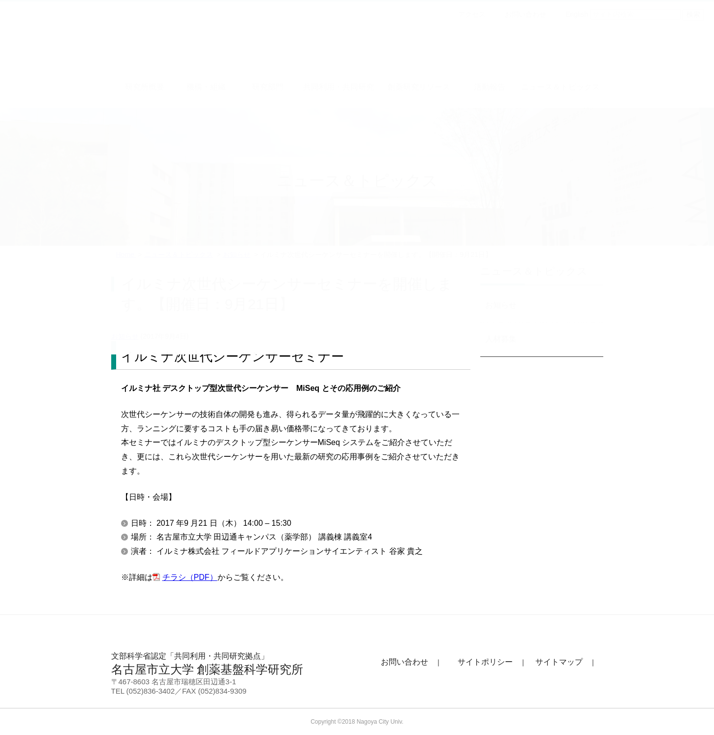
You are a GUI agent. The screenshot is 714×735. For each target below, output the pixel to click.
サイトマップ (559, 662)
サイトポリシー (485, 662)
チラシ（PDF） (189, 577)
